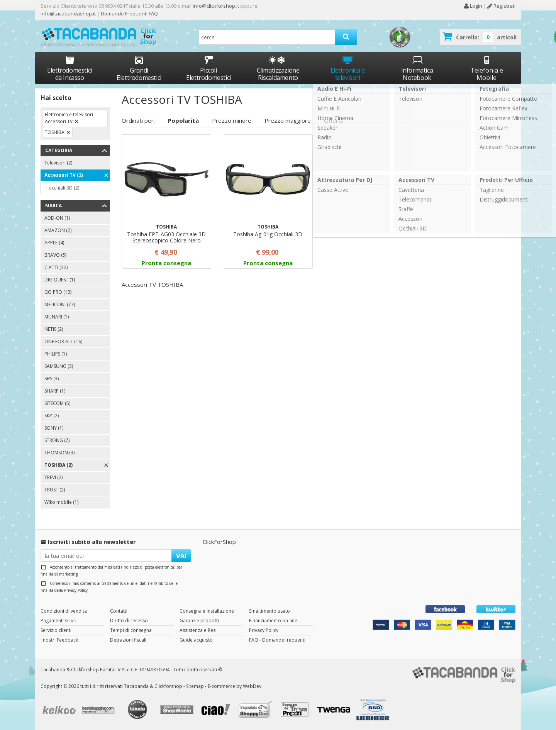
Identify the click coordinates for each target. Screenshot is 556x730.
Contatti (118, 611)
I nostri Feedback (59, 640)
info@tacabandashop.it (68, 13)
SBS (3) (51, 378)
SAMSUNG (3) (58, 366)
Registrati (501, 5)
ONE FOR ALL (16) (63, 341)
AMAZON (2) (57, 230)
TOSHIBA (54, 132)
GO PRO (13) (57, 292)
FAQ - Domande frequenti (277, 640)
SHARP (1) (54, 391)
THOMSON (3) (59, 452)
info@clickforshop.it (216, 5)
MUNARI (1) (56, 316)
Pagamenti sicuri (58, 620)
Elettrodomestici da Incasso (69, 68)
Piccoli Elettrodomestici (208, 68)
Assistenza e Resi (198, 630)
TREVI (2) (53, 477)
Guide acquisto (196, 640)
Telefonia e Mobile (486, 68)
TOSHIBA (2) (58, 465)
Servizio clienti (56, 630)
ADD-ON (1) (57, 218)
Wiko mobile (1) (61, 502)
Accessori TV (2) (63, 175)
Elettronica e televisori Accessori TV (69, 118)
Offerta (334, 120)
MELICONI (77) (59, 304)
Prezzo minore (231, 120)
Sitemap (195, 686)
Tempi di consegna (131, 630)
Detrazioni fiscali (128, 640)
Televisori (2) (58, 162)
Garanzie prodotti (199, 620)
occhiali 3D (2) (64, 188)
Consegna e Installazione (207, 611)
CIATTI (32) (56, 267)
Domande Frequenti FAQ (129, 13)
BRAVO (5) (55, 255)
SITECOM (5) (57, 403)
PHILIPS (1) (55, 354)
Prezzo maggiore (287, 120)
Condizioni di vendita (64, 611)
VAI (181, 555)
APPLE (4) (54, 242)
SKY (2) (51, 415)
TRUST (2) (54, 489)
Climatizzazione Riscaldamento (278, 74)
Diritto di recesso (129, 620)
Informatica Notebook (417, 68)
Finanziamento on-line (273, 620)
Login (473, 5)
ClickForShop (219, 541)
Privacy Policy (76, 590)
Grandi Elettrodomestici (139, 68)
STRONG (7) (57, 440)
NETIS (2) (53, 329)
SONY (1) (53, 428)
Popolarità (183, 120)
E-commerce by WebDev (234, 686)
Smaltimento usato (269, 611)
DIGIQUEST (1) (59, 279)
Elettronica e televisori (348, 68)
